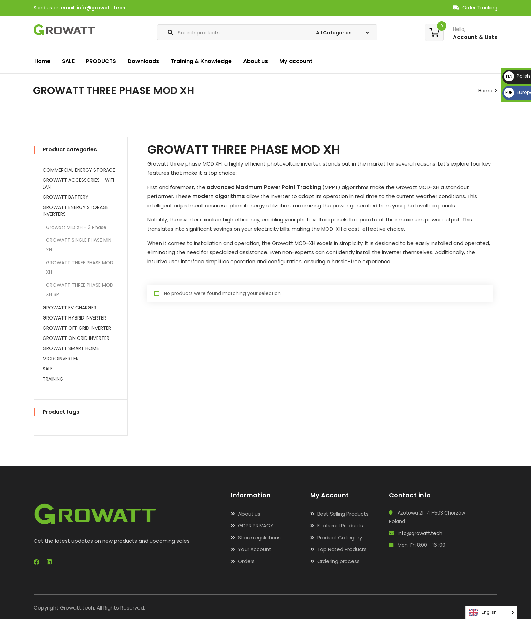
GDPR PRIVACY (255, 525)
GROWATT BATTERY (65, 197)
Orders (246, 561)
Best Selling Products (343, 513)
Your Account (254, 549)
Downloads (143, 61)
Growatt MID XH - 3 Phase (76, 227)
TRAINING (53, 378)
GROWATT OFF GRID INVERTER (77, 328)
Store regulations (259, 537)
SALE (68, 61)
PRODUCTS (101, 61)
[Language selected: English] (491, 612)
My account (295, 61)
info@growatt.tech (101, 7)
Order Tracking (475, 7)
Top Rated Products (342, 549)
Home (42, 61)
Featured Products (340, 525)
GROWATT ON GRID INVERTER (76, 338)
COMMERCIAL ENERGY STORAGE (79, 170)
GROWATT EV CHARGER (70, 307)
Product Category (339, 537)
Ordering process (338, 561)
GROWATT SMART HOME (71, 348)
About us (255, 61)
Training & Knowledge (201, 61)
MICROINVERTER (61, 358)
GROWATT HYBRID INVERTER (74, 317)
